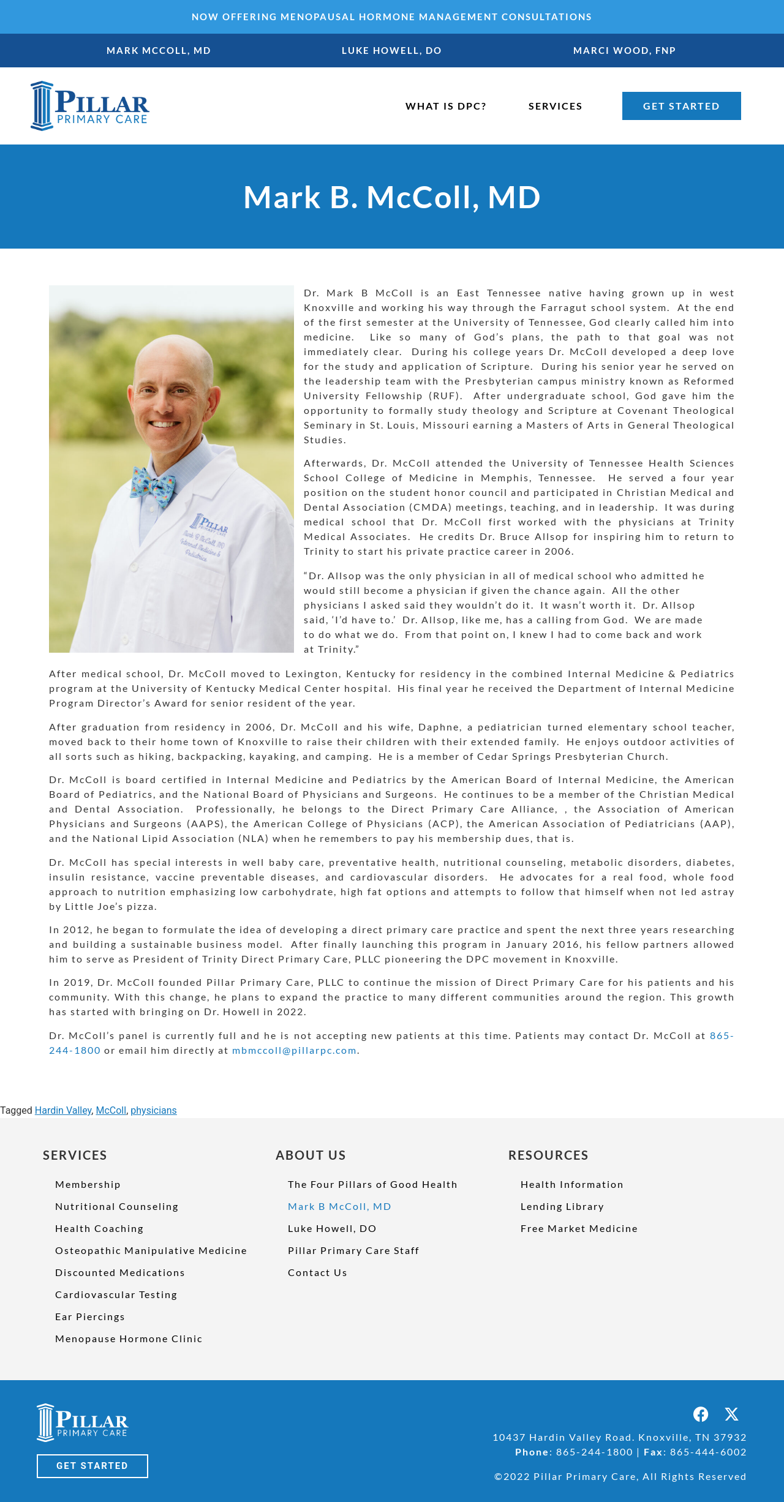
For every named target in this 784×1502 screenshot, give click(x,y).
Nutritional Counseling (117, 1206)
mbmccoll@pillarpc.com (294, 1050)
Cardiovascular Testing (116, 1294)
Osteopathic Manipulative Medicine (151, 1250)
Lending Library (563, 1206)
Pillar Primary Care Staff (354, 1250)
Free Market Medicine (579, 1228)
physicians (153, 1110)
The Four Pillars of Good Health (373, 1184)
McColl (111, 1110)
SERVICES (556, 105)
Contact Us (318, 1272)
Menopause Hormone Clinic (129, 1338)
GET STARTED (681, 105)
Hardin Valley (63, 1110)
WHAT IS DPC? (446, 105)
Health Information (572, 1184)
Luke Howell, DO (332, 1228)
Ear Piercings (90, 1316)
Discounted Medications (120, 1272)
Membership (88, 1184)
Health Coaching (99, 1228)
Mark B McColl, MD (340, 1206)
